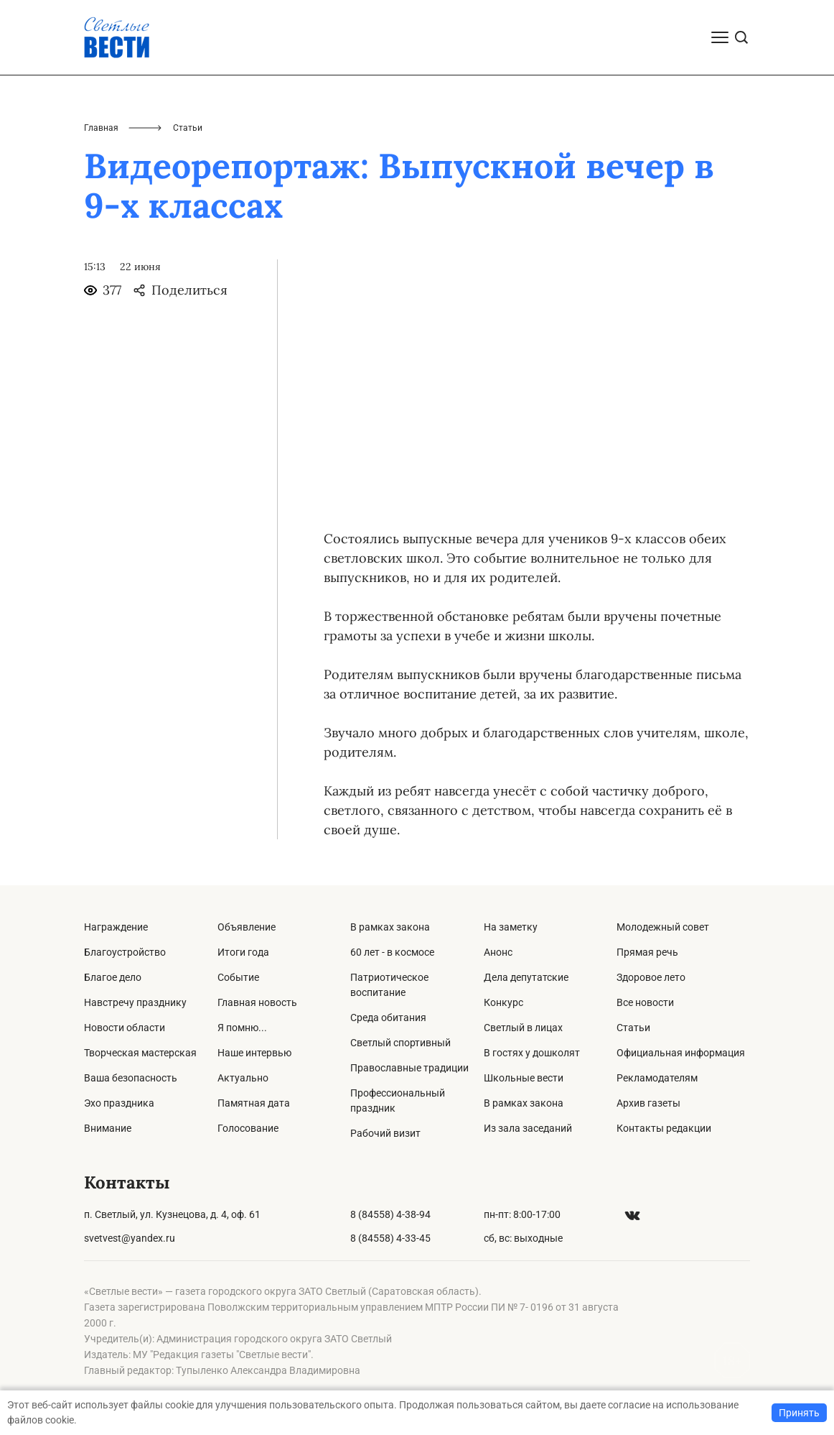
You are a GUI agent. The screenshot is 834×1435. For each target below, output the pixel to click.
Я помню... (242, 1027)
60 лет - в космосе (392, 952)
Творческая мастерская (140, 1052)
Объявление (246, 927)
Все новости (645, 1002)
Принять (799, 1412)
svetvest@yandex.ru (129, 1238)
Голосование (247, 1128)
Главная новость (257, 1002)
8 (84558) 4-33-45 (390, 1238)
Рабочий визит (385, 1133)
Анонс (498, 952)
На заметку (511, 927)
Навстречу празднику (135, 1002)
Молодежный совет (663, 927)
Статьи (633, 1027)
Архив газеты (648, 1103)
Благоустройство (125, 952)
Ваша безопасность (130, 1078)
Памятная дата (253, 1103)
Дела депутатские (526, 977)
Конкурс (503, 1002)
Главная (101, 128)
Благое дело (112, 977)
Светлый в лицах (523, 1027)
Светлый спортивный (400, 1042)
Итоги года (243, 952)
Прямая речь (647, 952)
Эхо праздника (119, 1103)
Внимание (107, 1128)
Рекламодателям (657, 1078)
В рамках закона (390, 927)
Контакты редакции (664, 1128)
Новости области (124, 1027)
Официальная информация (681, 1052)
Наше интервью (254, 1052)
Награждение (116, 927)
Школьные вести (523, 1078)
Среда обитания (388, 1017)
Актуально (242, 1078)
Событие (238, 977)
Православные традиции (409, 1068)
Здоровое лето (651, 977)
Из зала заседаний (528, 1128)
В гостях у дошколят (532, 1052)
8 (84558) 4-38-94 (390, 1214)
